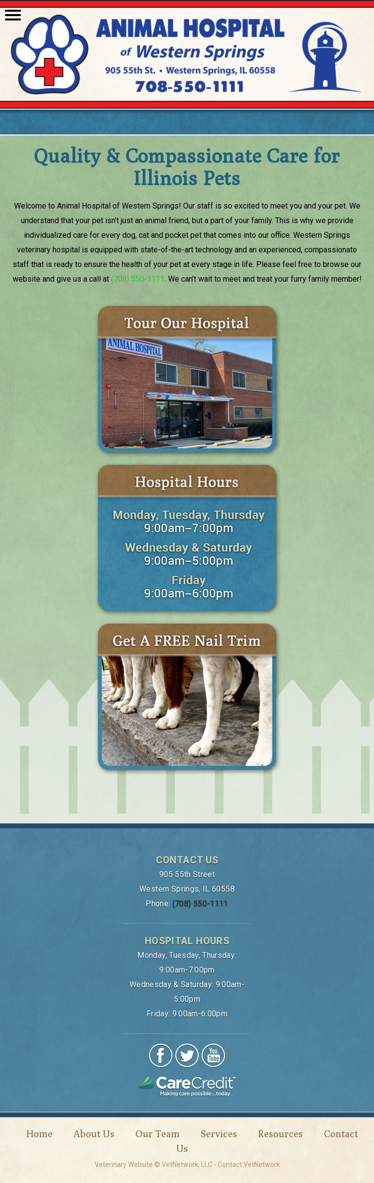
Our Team (157, 1133)
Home (39, 1133)
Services (219, 1133)
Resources (280, 1133)
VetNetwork (180, 1164)
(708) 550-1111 (138, 279)
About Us (94, 1133)
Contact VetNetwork (249, 1164)
